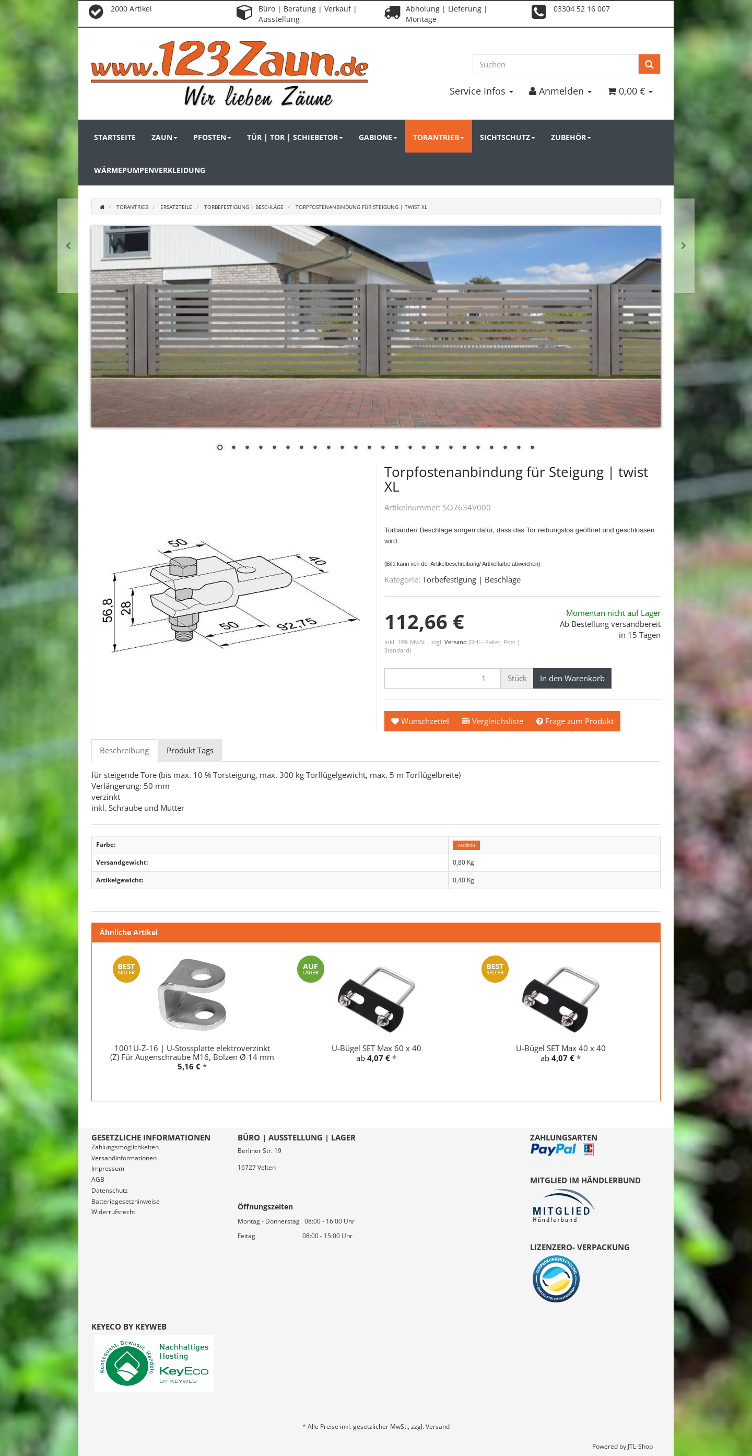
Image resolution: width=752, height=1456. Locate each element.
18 (450, 448)
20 (478, 448)
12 (369, 448)
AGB (97, 1179)
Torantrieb (438, 137)
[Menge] (442, 678)
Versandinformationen (124, 1158)
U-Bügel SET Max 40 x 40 (561, 1048)
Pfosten (212, 137)
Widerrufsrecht (113, 1211)
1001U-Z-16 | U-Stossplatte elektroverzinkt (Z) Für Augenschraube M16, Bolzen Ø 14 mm (192, 1052)
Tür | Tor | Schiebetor (295, 137)
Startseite (115, 137)
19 (464, 448)
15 (410, 448)
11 (355, 448)
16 (423, 448)
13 (383, 448)
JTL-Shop (640, 1446)
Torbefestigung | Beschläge (471, 579)
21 (491, 448)
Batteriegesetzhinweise (125, 1201)
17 (437, 448)
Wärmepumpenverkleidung (149, 170)
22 (505, 448)
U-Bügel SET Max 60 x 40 (376, 1048)
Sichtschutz (507, 137)
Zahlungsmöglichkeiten (125, 1147)
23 (518, 448)
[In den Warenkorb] (572, 678)
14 (396, 448)
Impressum (107, 1168)
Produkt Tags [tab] (190, 750)
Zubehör (571, 137)
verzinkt (466, 845)
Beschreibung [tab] (124, 750)
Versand (456, 642)
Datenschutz (109, 1190)
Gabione (378, 137)
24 (532, 448)
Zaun (164, 137)
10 (342, 448)
